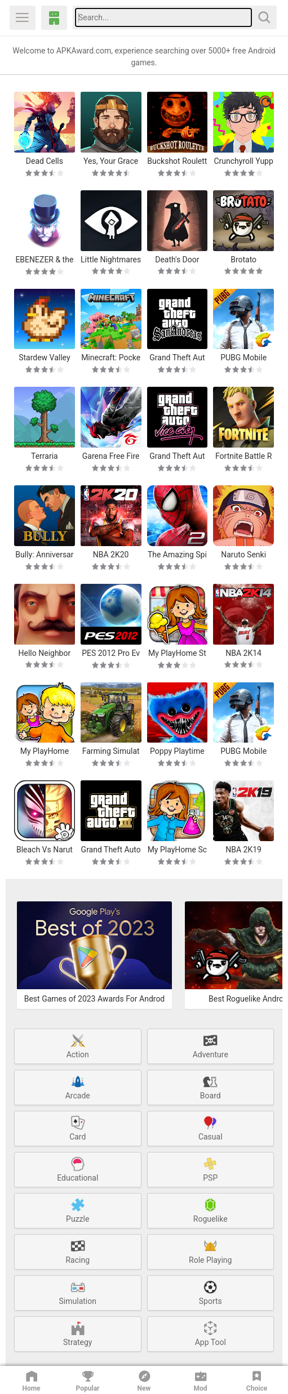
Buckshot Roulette (177, 161)
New (144, 1380)
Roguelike (210, 1209)
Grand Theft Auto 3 (111, 850)
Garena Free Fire (111, 456)
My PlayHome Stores (177, 653)
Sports (210, 1292)
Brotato (243, 259)
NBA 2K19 (243, 849)
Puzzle (77, 1209)
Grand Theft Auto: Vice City (177, 456)
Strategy (77, 1333)
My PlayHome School (177, 850)
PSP (210, 1168)
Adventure (210, 1045)
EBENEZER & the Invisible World (44, 260)
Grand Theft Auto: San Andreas (177, 358)
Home (31, 1380)
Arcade (77, 1086)
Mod (200, 1380)
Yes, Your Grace (110, 161)
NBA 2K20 (111, 554)
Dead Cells (44, 161)
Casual (210, 1127)
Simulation (77, 1292)
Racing (77, 1251)
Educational (77, 1168)
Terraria (44, 456)
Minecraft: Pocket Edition (110, 358)
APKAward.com (54, 18)
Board (210, 1086)
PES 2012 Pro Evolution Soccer (111, 653)
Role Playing (210, 1251)
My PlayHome (44, 751)
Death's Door (177, 259)
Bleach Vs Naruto (44, 850)
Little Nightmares (111, 259)
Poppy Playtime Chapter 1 (177, 751)
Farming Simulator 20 (111, 751)
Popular (88, 1380)
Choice (256, 1380)
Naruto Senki (243, 554)
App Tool (210, 1333)
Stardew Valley (44, 357)
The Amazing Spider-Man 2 (177, 555)
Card (77, 1127)
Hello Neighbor (45, 653)
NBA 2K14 (243, 653)
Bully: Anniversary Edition (44, 555)
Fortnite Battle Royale (243, 456)
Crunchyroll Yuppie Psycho (243, 161)
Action (78, 1045)
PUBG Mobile (243, 357)
